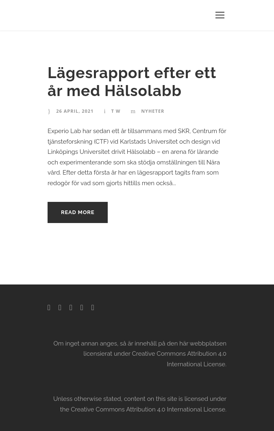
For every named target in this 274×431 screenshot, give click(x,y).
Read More (77, 212)
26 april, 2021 (75, 111)
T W (116, 111)
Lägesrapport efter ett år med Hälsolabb (132, 82)
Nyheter (152, 111)
